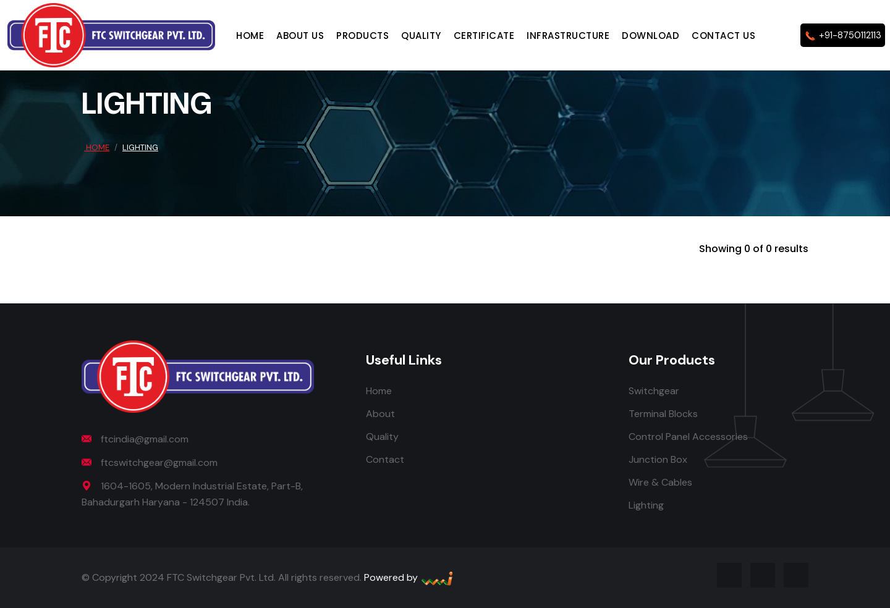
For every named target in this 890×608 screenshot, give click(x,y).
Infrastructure (568, 35)
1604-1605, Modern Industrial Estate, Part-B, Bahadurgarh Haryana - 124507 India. (192, 494)
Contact (385, 459)
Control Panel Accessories (688, 436)
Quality (421, 35)
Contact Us (723, 35)
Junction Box (658, 459)
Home (250, 35)
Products (362, 35)
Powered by (409, 577)
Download (650, 35)
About (380, 413)
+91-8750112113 (842, 35)
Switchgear (654, 390)
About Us (300, 35)
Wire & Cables (660, 482)
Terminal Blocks (663, 413)
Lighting (646, 505)
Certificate (484, 35)
